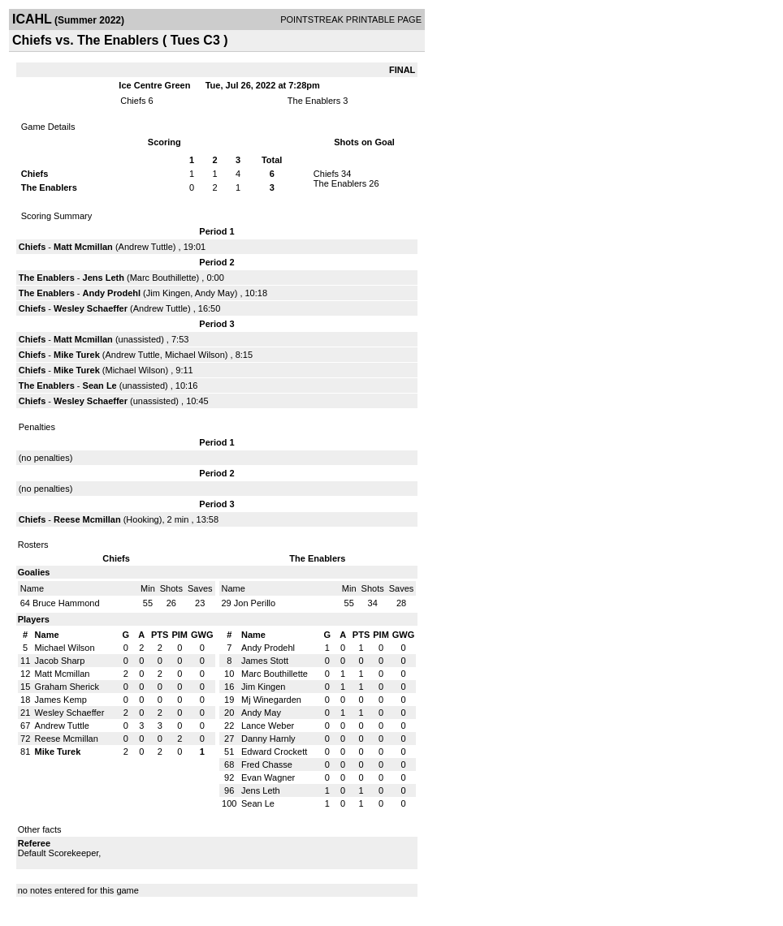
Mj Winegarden (271, 699)
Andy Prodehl (112, 293)
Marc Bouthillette (163, 277)
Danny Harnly (268, 738)
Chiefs (132, 101)
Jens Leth (103, 277)
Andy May (215, 293)
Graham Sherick (67, 686)
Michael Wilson (195, 355)
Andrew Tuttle (146, 247)
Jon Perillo (254, 603)
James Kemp (61, 699)
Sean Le (100, 385)
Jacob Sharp (60, 660)
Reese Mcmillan (87, 519)
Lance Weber (267, 725)
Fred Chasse (266, 764)
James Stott (264, 660)
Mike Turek (77, 355)
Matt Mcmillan (83, 247)
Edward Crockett (274, 751)
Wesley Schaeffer (91, 308)
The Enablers (314, 101)
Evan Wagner (268, 777)
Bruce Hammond (66, 603)
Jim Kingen (168, 293)
